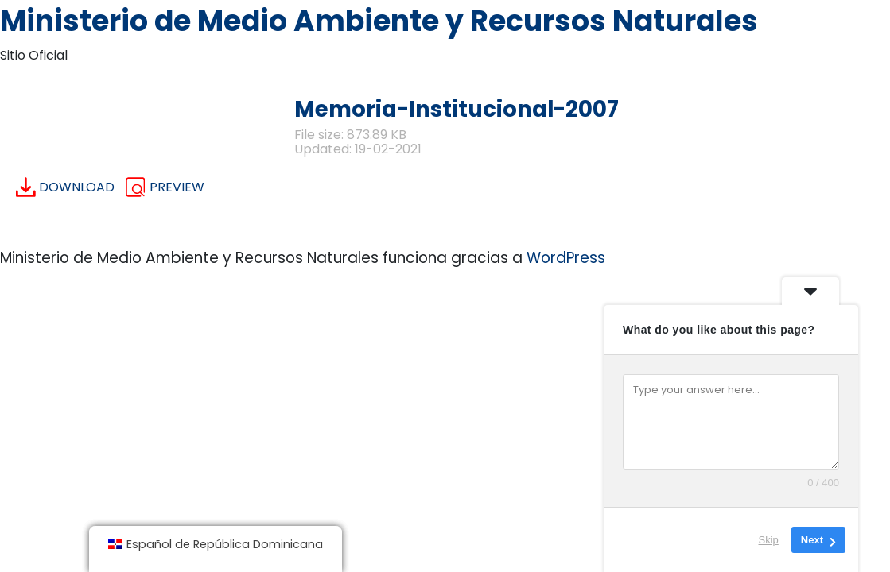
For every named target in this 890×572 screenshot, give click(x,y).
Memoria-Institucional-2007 (456, 109)
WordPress (566, 258)
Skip (769, 540)
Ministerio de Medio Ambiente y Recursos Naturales (379, 21)
